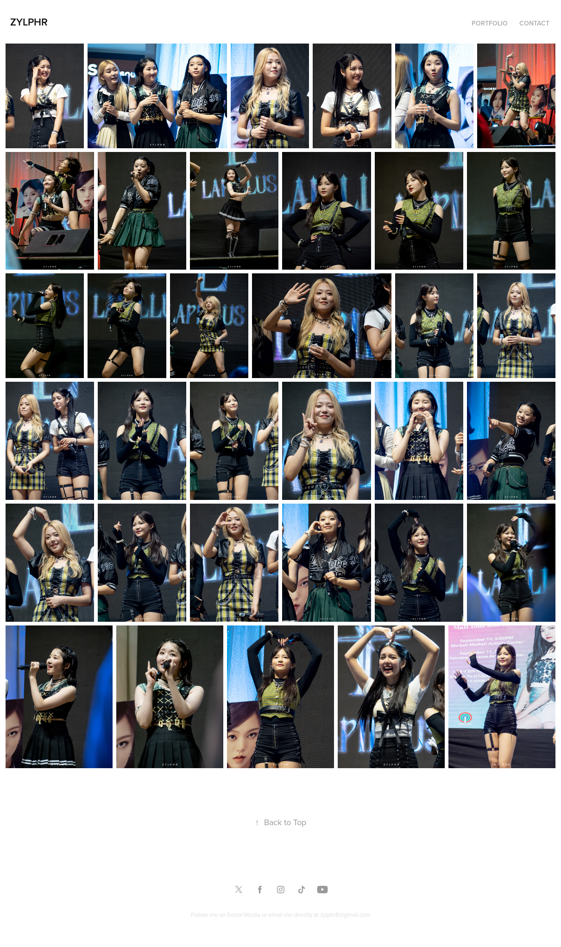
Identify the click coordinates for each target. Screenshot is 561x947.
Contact (534, 23)
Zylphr (29, 21)
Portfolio (490, 23)
